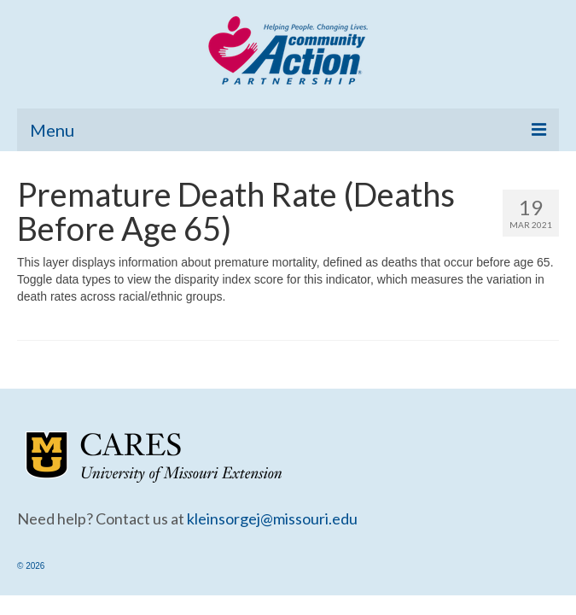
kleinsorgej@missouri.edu (272, 518)
